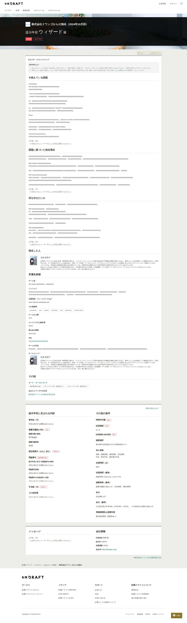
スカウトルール (54, 10)
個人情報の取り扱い (139, 598)
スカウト (38, 565)
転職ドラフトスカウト (30, 590)
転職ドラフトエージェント (32, 594)
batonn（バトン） (159, 614)
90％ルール (123, 70)
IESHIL (147, 614)
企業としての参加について (105, 602)
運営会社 (134, 590)
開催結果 (26, 10)
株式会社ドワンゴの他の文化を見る (42, 394)
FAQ (97, 594)
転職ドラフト (27, 565)
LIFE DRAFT (63, 594)
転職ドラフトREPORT (67, 590)
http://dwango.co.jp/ (109, 549)
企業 (17, 10)
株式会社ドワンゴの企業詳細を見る (149, 53)
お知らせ (98, 590)
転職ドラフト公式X (66, 598)
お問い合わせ (100, 598)
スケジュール (39, 10)
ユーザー (8, 10)
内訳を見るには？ (152, 408)
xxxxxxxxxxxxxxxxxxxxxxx (38, 341)
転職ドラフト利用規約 (140, 594)
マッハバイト (130, 614)
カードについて (41, 383)
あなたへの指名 (50, 565)
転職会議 (140, 614)
